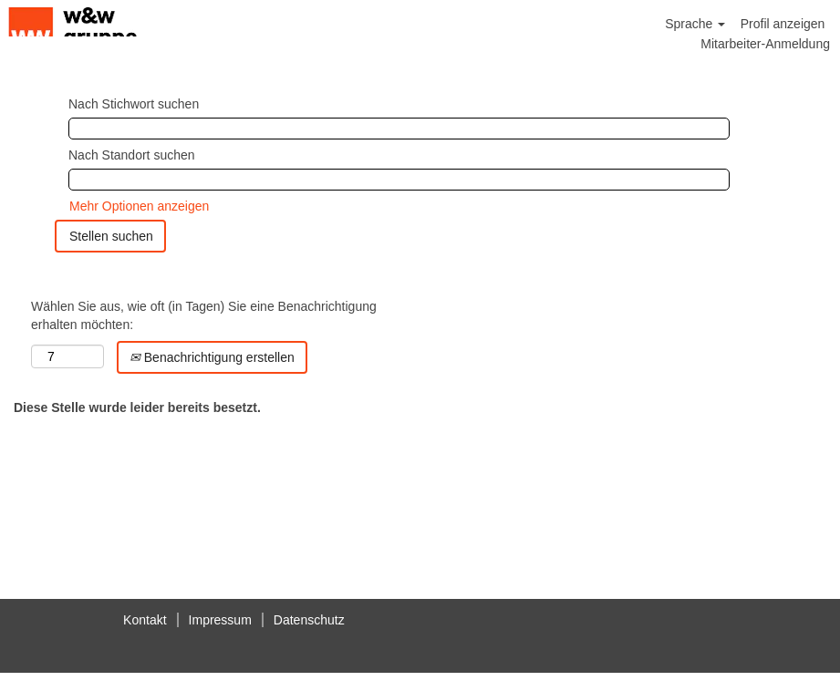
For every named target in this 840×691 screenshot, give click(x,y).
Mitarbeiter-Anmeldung (765, 43)
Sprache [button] (695, 23)
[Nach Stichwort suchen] (399, 128)
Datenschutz (309, 620)
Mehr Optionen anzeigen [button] (139, 206)
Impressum (220, 620)
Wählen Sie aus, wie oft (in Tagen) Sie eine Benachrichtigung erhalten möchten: (204, 315)
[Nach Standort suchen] (399, 180)
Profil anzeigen (783, 23)
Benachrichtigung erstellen (212, 357)
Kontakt (144, 620)
